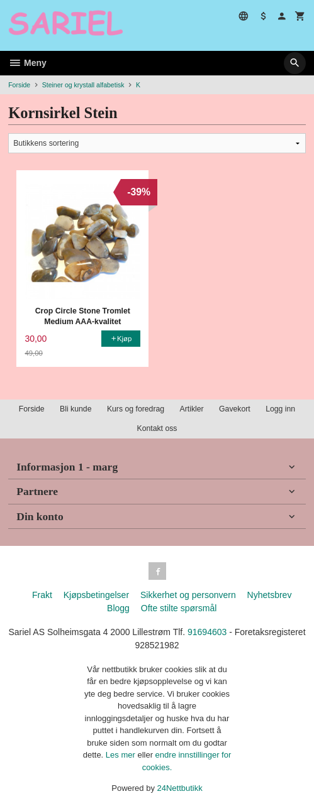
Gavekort (234, 409)
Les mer (122, 754)
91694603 (207, 632)
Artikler (192, 409)
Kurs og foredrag (135, 409)
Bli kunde (75, 409)
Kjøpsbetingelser (96, 595)
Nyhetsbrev (269, 595)
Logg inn (280, 409)
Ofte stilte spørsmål (179, 608)
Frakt (42, 595)
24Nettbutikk (180, 788)
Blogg (118, 608)
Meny (27, 63)
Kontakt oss (157, 428)
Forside (19, 85)
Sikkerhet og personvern (188, 595)
